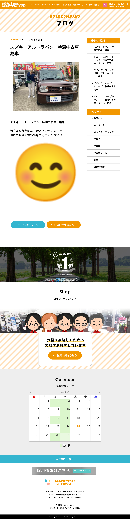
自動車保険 (99, 167)
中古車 (34, 39)
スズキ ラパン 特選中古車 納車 (104, 48)
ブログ (84, 5)
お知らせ (98, 118)
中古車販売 (67, 5)
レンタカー (56, 5)
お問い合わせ (94, 5)
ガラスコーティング (104, 132)
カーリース (46, 5)
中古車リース (100, 153)
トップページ (34, 5)
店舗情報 (76, 5)
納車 (40, 39)
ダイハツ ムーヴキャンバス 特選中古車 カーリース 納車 (106, 99)
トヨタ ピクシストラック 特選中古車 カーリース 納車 (105, 60)
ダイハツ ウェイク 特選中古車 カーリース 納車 (105, 73)
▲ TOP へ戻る (65, 459)
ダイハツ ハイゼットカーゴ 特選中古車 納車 (106, 86)
